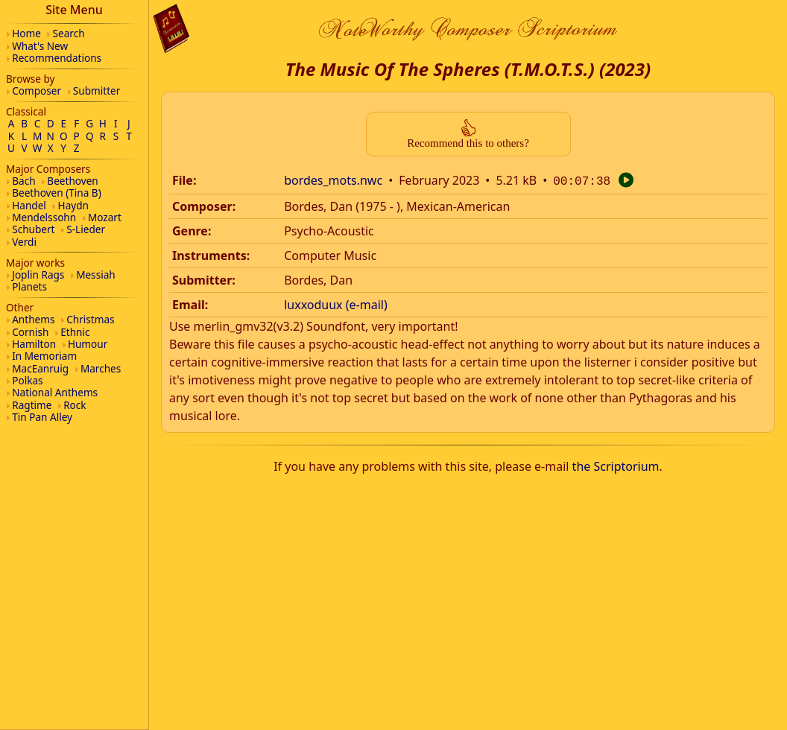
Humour (87, 344)
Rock (74, 405)
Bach (23, 181)
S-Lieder (85, 229)
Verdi (24, 242)
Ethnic (74, 332)
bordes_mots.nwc (333, 180)
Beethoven (72, 181)
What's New (40, 46)
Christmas (90, 319)
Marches (100, 368)
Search (69, 33)
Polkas (27, 380)
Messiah (96, 274)
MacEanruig (40, 368)
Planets (29, 286)
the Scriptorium (616, 465)
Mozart (104, 217)
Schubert (33, 229)
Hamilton (34, 344)
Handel (29, 205)
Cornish (30, 332)
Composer (36, 90)
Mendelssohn (44, 217)
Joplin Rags (38, 274)
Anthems (33, 319)
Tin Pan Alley (42, 417)
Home (26, 33)
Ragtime (31, 405)
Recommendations (56, 58)
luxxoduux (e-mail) (336, 303)
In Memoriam (44, 356)
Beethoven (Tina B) (56, 192)
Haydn (73, 205)
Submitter (97, 90)
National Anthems (55, 392)
